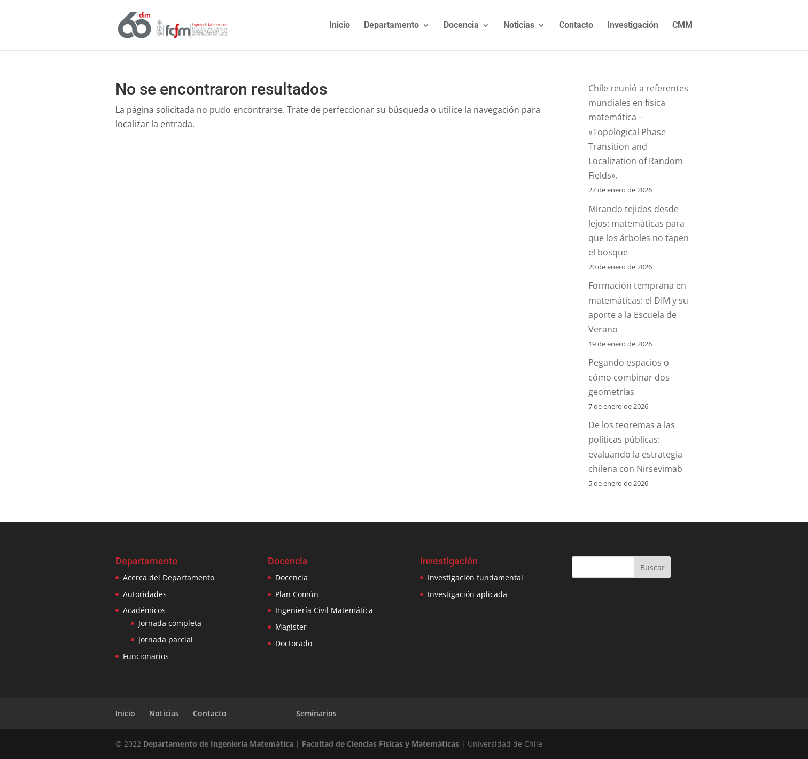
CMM (682, 25)
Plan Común (296, 594)
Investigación (632, 25)
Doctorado (293, 643)
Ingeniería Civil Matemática (324, 610)
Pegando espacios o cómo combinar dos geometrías (629, 377)
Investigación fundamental (475, 577)
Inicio (339, 25)
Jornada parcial (165, 639)
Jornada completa (169, 623)
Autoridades (145, 594)
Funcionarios (146, 656)
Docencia (461, 25)
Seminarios (316, 713)
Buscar (652, 567)
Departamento (391, 25)
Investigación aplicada (467, 594)
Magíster (291, 627)
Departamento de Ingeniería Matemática (218, 744)
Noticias (518, 25)
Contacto (576, 25)
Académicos (144, 610)
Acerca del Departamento (168, 577)
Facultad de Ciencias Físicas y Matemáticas (380, 744)
